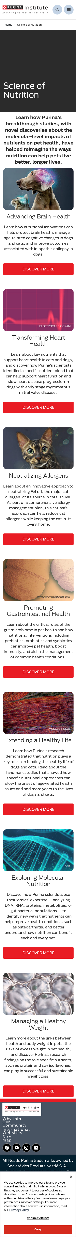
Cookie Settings (38, 1218)
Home (8, 24)
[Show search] (57, 10)
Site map (7, 1138)
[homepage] (25, 9)
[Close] (71, 1176)
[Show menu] (69, 10)
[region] (38, 1204)
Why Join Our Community (14, 1122)
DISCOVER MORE (38, 269)
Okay (38, 1229)
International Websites (16, 1131)
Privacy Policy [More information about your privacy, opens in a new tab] (19, 1210)
